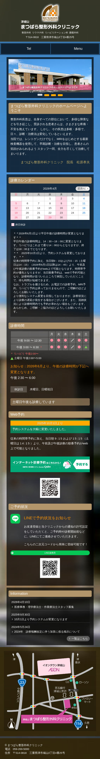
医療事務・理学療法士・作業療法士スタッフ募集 (44, 606)
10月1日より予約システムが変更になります (41, 619)
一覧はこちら (80, 638)
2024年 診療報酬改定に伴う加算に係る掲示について (47, 631)
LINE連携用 (49, 553)
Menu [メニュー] (78, 49)
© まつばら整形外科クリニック (24, 745)
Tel (29, 49)
